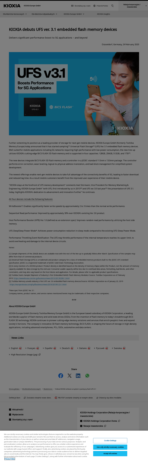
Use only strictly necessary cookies (110, 449)
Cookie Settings (110, 442)
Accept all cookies (110, 455)
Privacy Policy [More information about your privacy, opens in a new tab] (10, 460)
